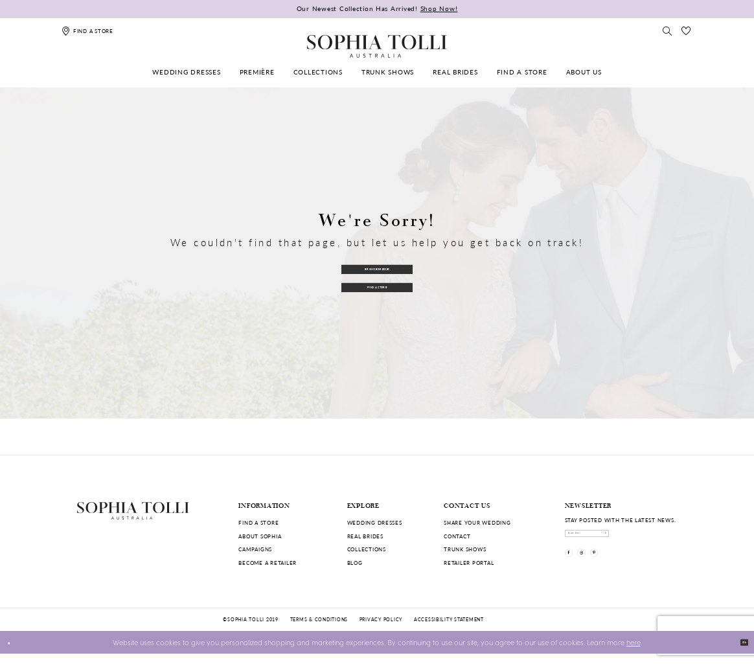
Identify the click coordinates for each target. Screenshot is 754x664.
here (633, 652)
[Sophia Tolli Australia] (377, 46)
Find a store (258, 522)
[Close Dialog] (14, 652)
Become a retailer (267, 562)
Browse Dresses (377, 264)
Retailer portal (469, 562)
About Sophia (259, 536)
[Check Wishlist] (686, 30)
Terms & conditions (319, 629)
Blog (355, 562)
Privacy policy (381, 629)
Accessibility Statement (449, 629)
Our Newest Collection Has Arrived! (377, 8)
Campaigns (255, 549)
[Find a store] (88, 30)
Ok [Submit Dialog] (738, 652)
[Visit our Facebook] (575, 570)
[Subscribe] (669, 539)
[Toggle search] (668, 30)
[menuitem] (186, 72)
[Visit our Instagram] (599, 570)
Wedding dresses (374, 522)
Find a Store (377, 290)
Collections (366, 549)
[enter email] (621, 539)
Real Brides (365, 536)
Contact (457, 536)
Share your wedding (477, 522)
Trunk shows (465, 549)
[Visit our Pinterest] (625, 570)
